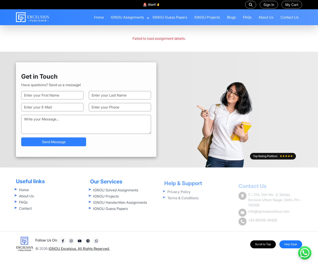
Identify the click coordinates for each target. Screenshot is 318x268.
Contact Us (289, 17)
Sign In (268, 4)
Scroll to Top (263, 248)
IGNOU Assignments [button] (127, 17)
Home (99, 17)
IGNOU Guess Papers (170, 17)
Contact (25, 214)
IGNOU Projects (207, 17)
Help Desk (290, 248)
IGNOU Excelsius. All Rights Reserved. (79, 252)
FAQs (247, 17)
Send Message (54, 142)
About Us (266, 17)
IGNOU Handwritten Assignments (120, 210)
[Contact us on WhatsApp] (304, 252)
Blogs (231, 17)
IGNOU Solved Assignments (115, 198)
